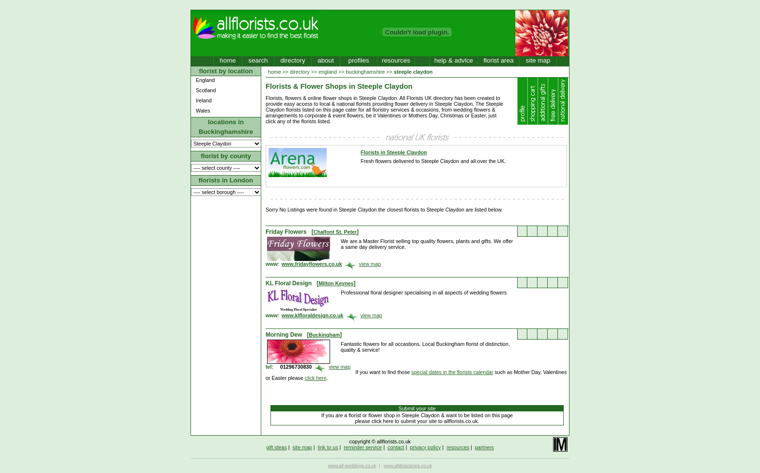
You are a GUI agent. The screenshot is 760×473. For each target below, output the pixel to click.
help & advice (453, 60)
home (228, 60)
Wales (203, 111)
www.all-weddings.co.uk (352, 465)
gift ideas (276, 447)
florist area (498, 60)
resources (396, 60)
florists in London (226, 180)
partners (484, 447)
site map (538, 60)
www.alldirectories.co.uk (407, 465)
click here (316, 378)
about (325, 60)
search (258, 60)
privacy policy (425, 447)
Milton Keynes (335, 283)
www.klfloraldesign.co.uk (313, 315)
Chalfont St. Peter (335, 232)
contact (396, 447)
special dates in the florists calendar (452, 372)
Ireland (204, 100)
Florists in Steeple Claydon (394, 152)
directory (292, 60)
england (327, 72)
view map (370, 264)
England (205, 80)
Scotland (206, 90)
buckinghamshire (365, 72)
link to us (327, 447)
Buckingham (324, 335)
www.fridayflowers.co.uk (312, 264)
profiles (358, 60)
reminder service (363, 447)
